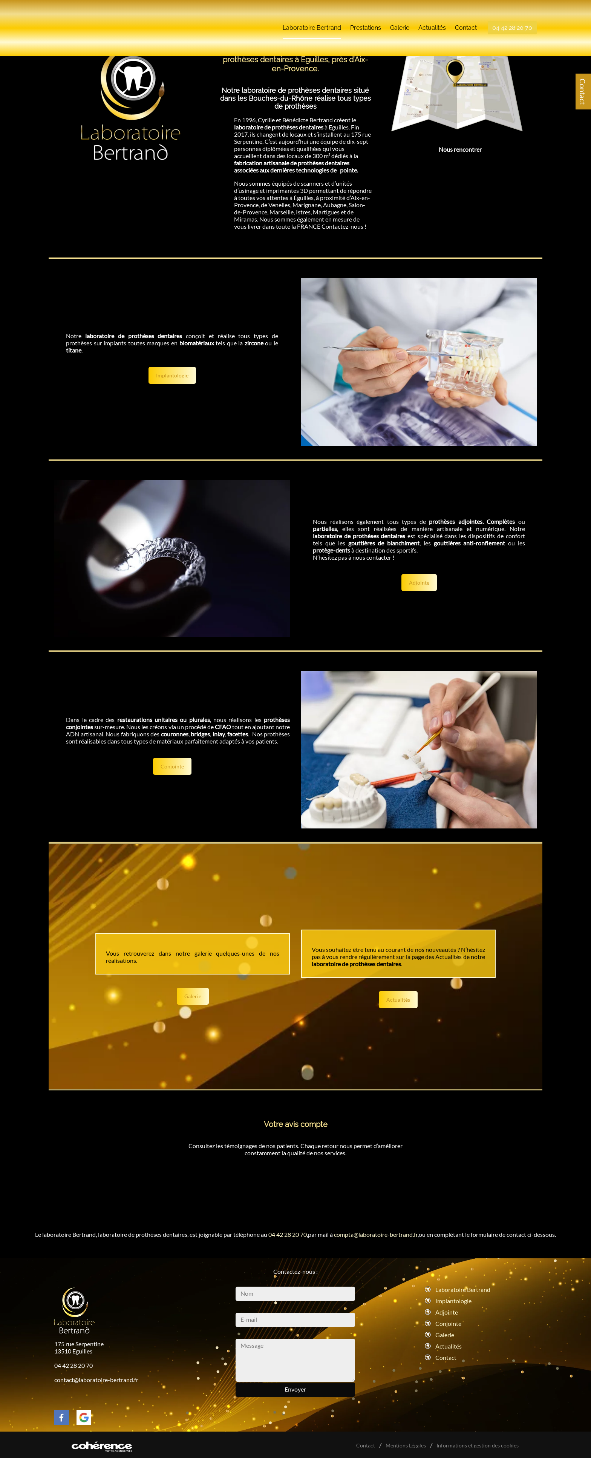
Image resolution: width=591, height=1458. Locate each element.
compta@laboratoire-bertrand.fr (376, 1234)
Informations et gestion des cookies (477, 1445)
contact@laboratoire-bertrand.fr (96, 1379)
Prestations (365, 22)
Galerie (399, 22)
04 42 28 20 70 (512, 22)
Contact (582, 92)
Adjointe (419, 582)
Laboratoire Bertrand (312, 22)
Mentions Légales (406, 1445)
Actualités (432, 22)
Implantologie (172, 375)
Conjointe (172, 766)
